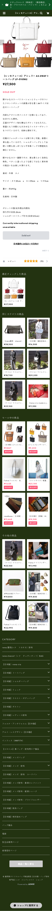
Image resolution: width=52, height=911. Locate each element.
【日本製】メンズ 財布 (14, 766)
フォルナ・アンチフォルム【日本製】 (19, 723)
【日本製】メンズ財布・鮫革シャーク (19, 791)
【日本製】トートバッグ (13, 673)
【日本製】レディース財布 (14, 715)
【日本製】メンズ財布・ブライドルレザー (21, 800)
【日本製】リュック (11, 690)
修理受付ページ (9, 850)
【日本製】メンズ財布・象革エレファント (21, 783)
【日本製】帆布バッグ (13, 808)
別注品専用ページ (10, 842)
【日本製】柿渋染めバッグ (14, 817)
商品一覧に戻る (26, 864)
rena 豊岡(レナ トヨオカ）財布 (17, 647)
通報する (45, 251)
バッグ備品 (7, 825)
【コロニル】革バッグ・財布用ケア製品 (20, 749)
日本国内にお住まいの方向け (26, 244)
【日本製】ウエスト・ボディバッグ (18, 698)
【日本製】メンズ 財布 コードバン (19, 774)
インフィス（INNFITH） (13, 740)
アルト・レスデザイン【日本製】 (17, 732)
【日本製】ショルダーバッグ (15, 681)
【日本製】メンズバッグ (13, 757)
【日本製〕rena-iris (11, 664)
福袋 (4, 833)
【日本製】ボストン (11, 707)
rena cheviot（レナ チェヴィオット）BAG (23, 656)
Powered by (26, 884)
